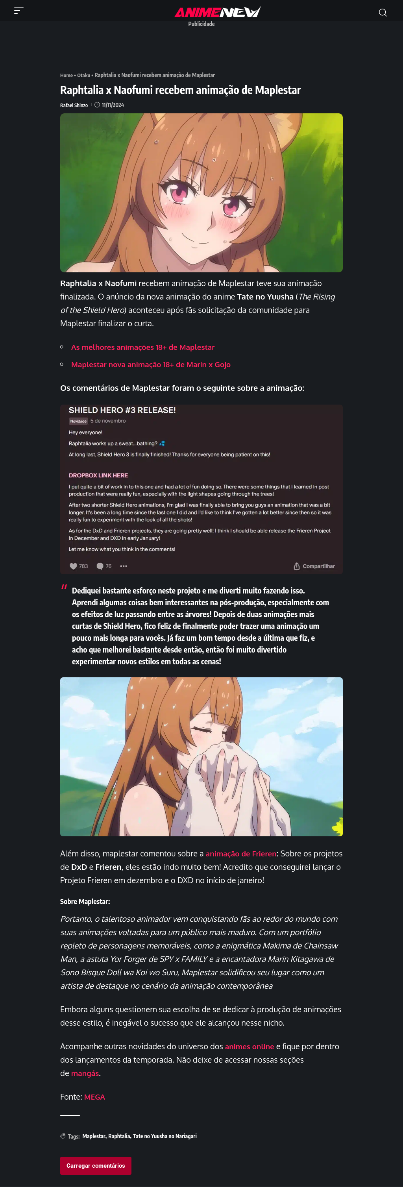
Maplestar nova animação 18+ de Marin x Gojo (156, 364)
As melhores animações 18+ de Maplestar (147, 347)
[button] (21, 10)
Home (67, 75)
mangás (86, 1073)
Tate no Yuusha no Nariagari (165, 1136)
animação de (243, 853)
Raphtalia (119, 1136)
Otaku (85, 75)
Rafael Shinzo (74, 105)
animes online (251, 1046)
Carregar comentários (96, 1165)
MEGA (95, 1096)
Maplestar (93, 1136)
